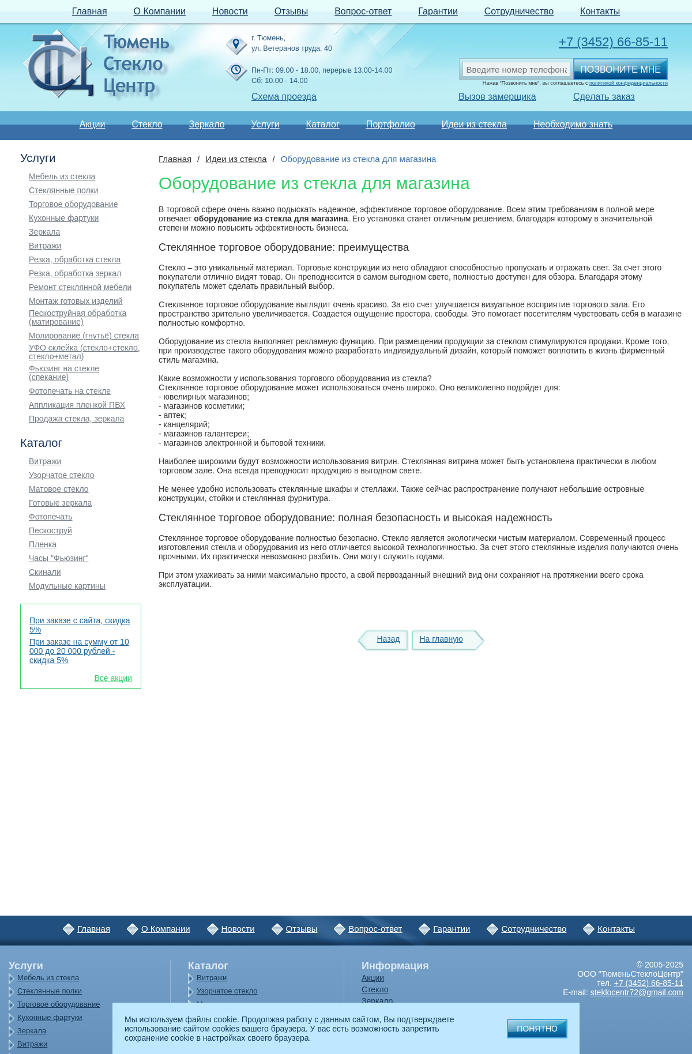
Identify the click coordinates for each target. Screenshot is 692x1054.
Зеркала (44, 232)
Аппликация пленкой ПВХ (77, 405)
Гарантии (438, 11)
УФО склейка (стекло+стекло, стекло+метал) (84, 352)
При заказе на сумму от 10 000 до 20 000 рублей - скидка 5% (79, 651)
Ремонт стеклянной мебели (80, 287)
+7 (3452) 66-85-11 (613, 42)
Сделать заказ (604, 96)
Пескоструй (50, 530)
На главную (440, 638)
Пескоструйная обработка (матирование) (77, 317)
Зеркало (206, 124)
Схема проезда (284, 96)
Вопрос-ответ (363, 11)
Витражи (45, 246)
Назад (388, 638)
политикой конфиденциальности (628, 83)
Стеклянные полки (64, 190)
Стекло (146, 124)
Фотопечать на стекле (70, 391)
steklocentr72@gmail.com (637, 992)
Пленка (43, 544)
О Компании (160, 11)
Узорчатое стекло (62, 475)
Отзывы (291, 11)
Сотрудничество (519, 11)
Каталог (323, 124)
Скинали (45, 572)
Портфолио (390, 124)
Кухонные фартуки (64, 218)
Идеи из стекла (474, 124)
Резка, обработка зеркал (75, 273)
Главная (89, 11)
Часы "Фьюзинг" (59, 558)
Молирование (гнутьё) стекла (84, 336)
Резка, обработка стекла (75, 259)
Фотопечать (51, 517)
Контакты (600, 11)
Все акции (113, 678)
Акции (93, 124)
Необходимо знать (572, 124)
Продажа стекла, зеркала (76, 419)
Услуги (265, 124)
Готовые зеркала (60, 503)
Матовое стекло (59, 489)
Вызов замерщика (497, 96)
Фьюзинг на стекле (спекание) (64, 373)
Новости (230, 11)
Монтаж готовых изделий (76, 301)
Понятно (537, 1028)
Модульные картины (67, 586)
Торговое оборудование (73, 204)
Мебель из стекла (62, 176)
